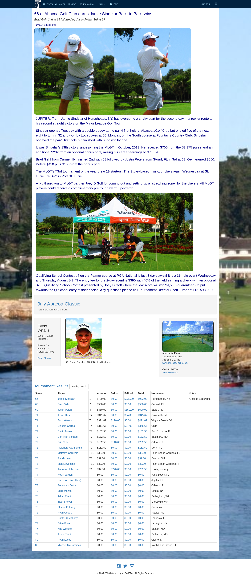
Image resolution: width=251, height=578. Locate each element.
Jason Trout (64, 534)
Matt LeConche (66, 463)
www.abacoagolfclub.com (175, 363)
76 (36, 496)
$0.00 (114, 398)
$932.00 (142, 398)
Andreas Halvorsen (68, 469)
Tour (102, 4)
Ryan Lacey (64, 539)
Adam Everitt (65, 496)
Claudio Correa (66, 426)
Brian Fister (64, 523)
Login (115, 4)
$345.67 (142, 415)
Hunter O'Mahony (68, 518)
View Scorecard (170, 372)
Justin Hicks (64, 415)
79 (36, 534)
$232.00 (129, 398)
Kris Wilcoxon (65, 528)
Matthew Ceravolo (68, 453)
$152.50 (142, 431)
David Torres (65, 431)
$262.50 (142, 442)
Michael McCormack (69, 545)
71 (36, 415)
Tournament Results (51, 386)
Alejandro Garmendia (70, 447)
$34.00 (128, 415)
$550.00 (142, 404)
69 (36, 409)
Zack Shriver (65, 501)
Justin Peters (65, 409)
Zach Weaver (65, 420)
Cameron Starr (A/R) (69, 480)
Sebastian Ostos (67, 485)
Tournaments (87, 4)
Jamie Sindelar (66, 398)
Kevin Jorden (65, 474)
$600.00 (142, 409)
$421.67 (142, 420)
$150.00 (129, 409)
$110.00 (115, 420)
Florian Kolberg (66, 507)
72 (36, 431)
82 (36, 545)
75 (36, 480)
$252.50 (142, 469)
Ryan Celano (65, 512)
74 (36, 474)
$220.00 (115, 469)
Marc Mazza (65, 491)
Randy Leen (64, 458)
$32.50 (142, 453)
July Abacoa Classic (58, 303)
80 (36, 539)
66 (36, 398)
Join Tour (205, 4)
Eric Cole (63, 442)
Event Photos (44, 358)
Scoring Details (79, 386)
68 (36, 404)
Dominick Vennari (68, 436)
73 (36, 453)
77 (36, 523)
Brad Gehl (63, 404)
